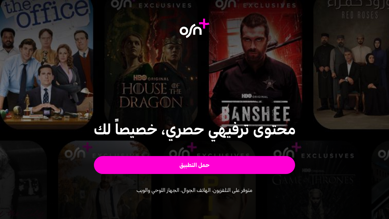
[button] (194, 165)
